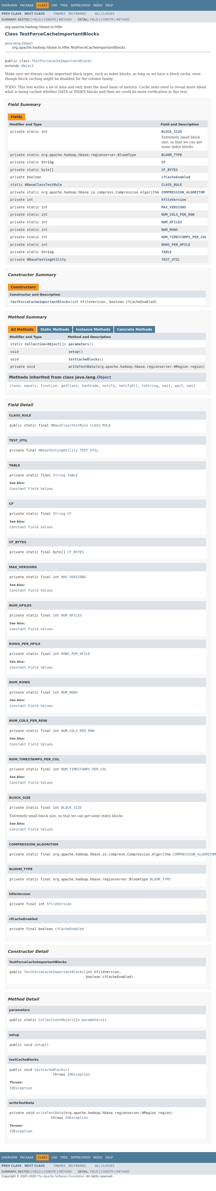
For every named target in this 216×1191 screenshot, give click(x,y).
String (47, 162)
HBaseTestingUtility (46, 259)
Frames (60, 13)
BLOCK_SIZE (171, 132)
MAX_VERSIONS (173, 207)
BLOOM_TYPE (171, 155)
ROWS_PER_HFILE (175, 245)
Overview (9, 5)
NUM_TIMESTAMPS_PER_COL (184, 237)
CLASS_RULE (171, 185)
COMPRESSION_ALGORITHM (183, 192)
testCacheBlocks (84, 359)
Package (27, 5)
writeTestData (82, 367)
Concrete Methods (134, 329)
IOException (78, 1074)
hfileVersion (173, 200)
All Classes (104, 13)
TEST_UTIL (170, 259)
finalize (48, 386)
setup (74, 352)
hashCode (90, 386)
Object (27, 66)
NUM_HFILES (171, 222)
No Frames (77, 13)
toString (150, 386)
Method (65, 19)
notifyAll (128, 386)
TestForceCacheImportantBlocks (62, 61)
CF (163, 162)
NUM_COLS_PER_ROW (177, 214)
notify (108, 386)
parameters (79, 344)
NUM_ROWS (169, 230)
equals (30, 386)
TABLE (166, 252)
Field (36, 19)
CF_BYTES (169, 170)
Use (54, 5)
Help (109, 5)
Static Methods (54, 329)
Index (98, 5)
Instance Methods (93, 329)
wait (166, 386)
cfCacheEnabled (175, 177)
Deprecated (80, 5)
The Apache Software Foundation (60, 1176)
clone (15, 386)
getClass (69, 386)
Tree (64, 5)
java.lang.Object (19, 43)
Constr (50, 19)
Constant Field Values (31, 489)
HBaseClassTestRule (43, 185)
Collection (35, 344)
